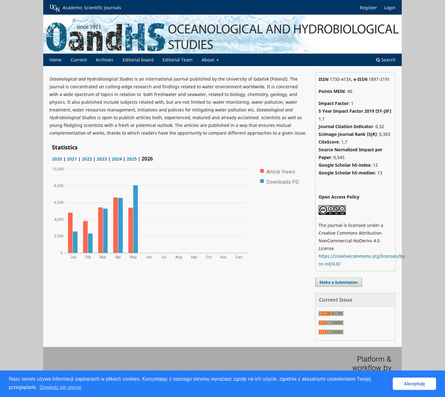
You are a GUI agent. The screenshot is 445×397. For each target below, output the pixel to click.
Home (55, 60)
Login (390, 7)
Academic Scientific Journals (85, 8)
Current (79, 60)
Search (386, 60)
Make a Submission (339, 282)
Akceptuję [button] (414, 383)
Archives (104, 60)
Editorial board (138, 60)
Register (368, 7)
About (208, 60)
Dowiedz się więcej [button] (60, 387)
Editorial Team (178, 60)
